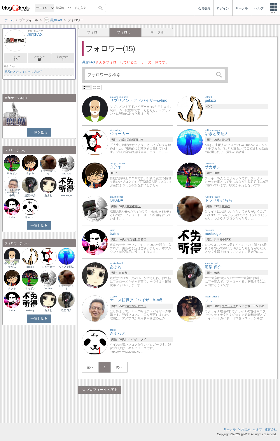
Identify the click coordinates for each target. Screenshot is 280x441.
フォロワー (39, 58)
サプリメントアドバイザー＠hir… (12, 264)
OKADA (66, 173)
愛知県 (130, 306)
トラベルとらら (48, 172)
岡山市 (139, 139)
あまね (48, 195)
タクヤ (30, 173)
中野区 (226, 239)
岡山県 (130, 139)
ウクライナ (229, 306)
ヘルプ (257, 429)
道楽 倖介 (30, 195)
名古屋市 (140, 306)
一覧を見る (38, 132)
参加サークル (62, 58)
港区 (138, 206)
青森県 (226, 139)
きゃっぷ (30, 217)
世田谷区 (140, 239)
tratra (12, 217)
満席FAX (88, 62)
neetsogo (66, 195)
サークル (157, 32)
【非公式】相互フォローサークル (14, 123)
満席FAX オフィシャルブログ (23, 71)
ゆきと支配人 (66, 266)
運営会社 (271, 429)
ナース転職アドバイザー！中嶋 (12, 193)
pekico (30, 266)
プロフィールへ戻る (101, 390)
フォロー (94, 32)
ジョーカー (48, 266)
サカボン (12, 173)
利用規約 (244, 429)
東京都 (130, 206)
